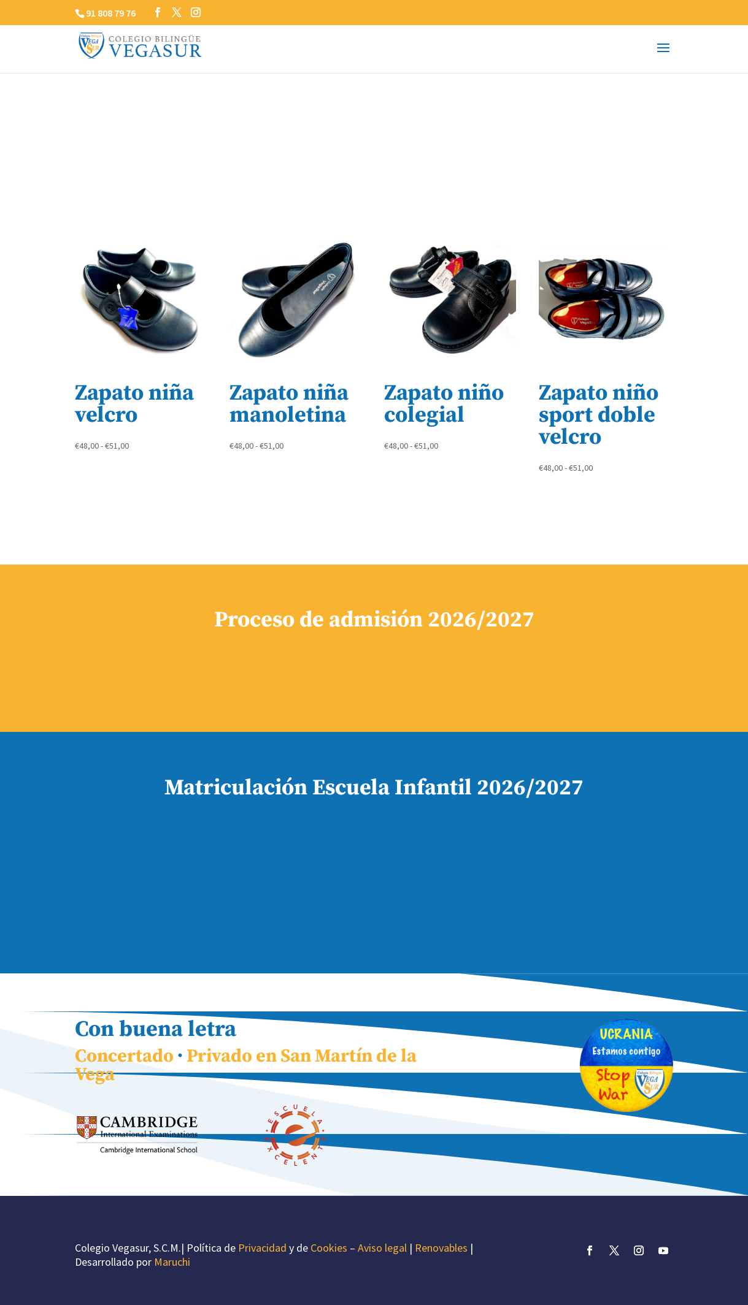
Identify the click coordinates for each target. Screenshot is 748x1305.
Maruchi (172, 1262)
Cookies (328, 1248)
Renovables (441, 1248)
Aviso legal (382, 1248)
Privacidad (262, 1248)
